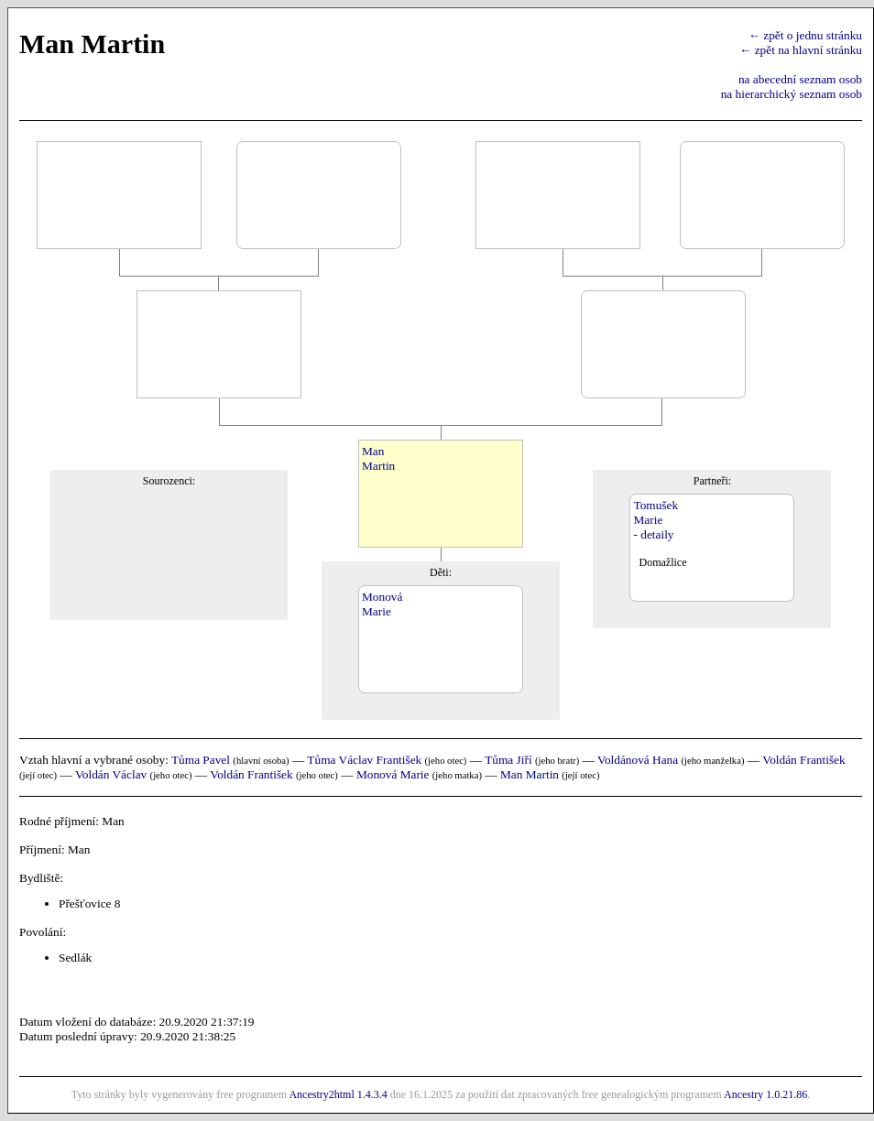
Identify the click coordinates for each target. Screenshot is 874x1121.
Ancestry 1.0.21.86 (765, 1094)
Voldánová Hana (637, 760)
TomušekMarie (655, 512)
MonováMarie (382, 604)
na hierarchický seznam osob (791, 94)
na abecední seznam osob (800, 79)
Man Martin (529, 774)
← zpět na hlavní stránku (800, 50)
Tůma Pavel (200, 760)
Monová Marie (393, 774)
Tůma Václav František (364, 760)
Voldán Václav (111, 774)
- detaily (653, 534)
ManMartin (378, 458)
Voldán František (803, 760)
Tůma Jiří (508, 760)
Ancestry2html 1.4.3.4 (338, 1094)
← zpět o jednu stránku (805, 35)
